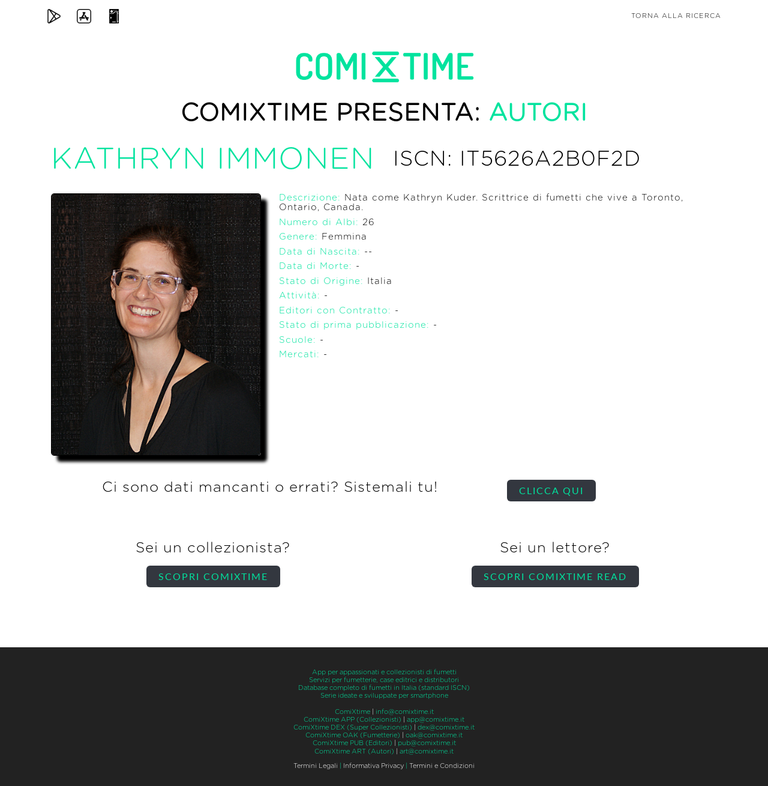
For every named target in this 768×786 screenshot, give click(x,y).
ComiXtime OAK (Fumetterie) (352, 735)
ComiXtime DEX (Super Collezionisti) (352, 727)
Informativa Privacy (373, 766)
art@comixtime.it (427, 751)
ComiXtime (352, 712)
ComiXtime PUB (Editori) (352, 743)
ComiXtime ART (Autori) (354, 751)
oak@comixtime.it (434, 735)
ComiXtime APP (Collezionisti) (352, 719)
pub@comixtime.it (427, 743)
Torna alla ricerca (676, 16)
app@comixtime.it (435, 719)
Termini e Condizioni (442, 766)
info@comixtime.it (405, 712)
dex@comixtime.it (446, 727)
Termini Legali (315, 766)
